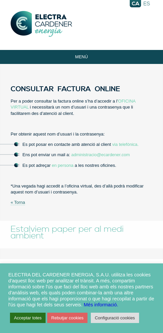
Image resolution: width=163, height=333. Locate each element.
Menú (81, 56)
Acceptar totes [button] (28, 317)
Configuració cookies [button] (115, 317)
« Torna (18, 202)
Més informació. (101, 304)
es (146, 3)
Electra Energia (81, 24)
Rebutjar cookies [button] (67, 317)
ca (135, 3)
